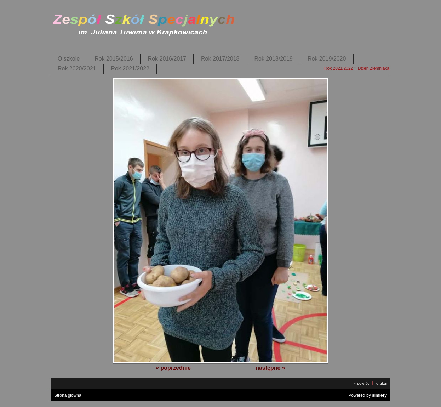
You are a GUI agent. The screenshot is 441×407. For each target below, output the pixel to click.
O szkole (69, 59)
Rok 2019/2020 (327, 59)
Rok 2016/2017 (167, 59)
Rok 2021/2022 (130, 69)
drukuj (381, 383)
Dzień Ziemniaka (373, 68)
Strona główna (67, 395)
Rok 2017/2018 (220, 59)
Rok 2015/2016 (113, 59)
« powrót (361, 383)
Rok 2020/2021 (77, 69)
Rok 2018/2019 (273, 59)
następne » (270, 368)
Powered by (367, 395)
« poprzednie (173, 368)
